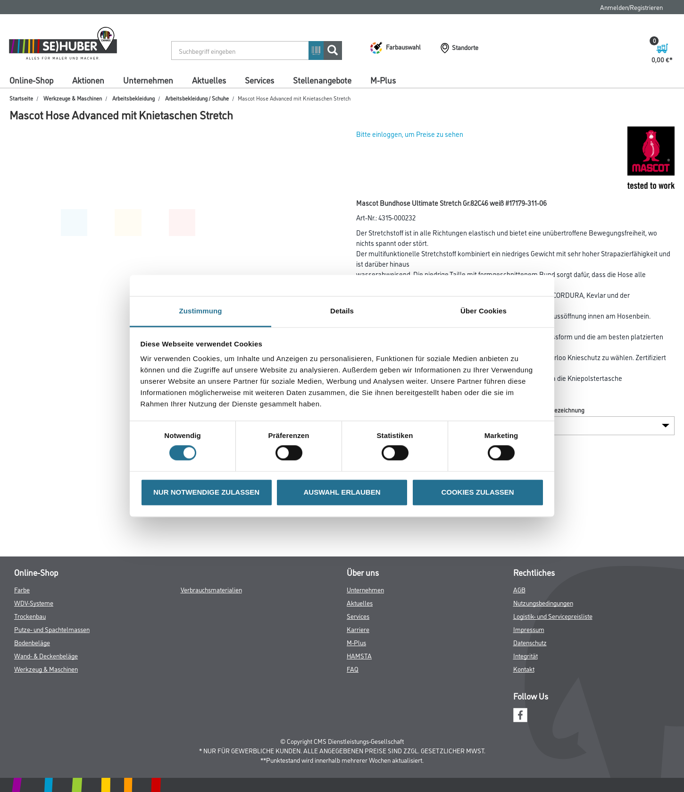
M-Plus (383, 79)
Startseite (21, 98)
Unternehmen (148, 79)
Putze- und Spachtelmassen (52, 628)
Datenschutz (530, 642)
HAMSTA (359, 655)
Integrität (525, 655)
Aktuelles (209, 79)
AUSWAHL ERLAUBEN (341, 492)
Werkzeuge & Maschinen (72, 98)
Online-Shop (31, 79)
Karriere (358, 628)
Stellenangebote (322, 79)
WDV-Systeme (33, 602)
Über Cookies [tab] (483, 311)
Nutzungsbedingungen (543, 602)
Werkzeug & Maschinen (46, 668)
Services (259, 79)
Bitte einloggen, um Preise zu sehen (409, 134)
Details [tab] (342, 311)
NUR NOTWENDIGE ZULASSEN (206, 492)
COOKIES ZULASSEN (477, 492)
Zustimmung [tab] (200, 311)
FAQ (353, 668)
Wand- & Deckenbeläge (46, 655)
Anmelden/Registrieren (631, 6)
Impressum (528, 628)
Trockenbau (30, 615)
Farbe (22, 589)
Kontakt (523, 668)
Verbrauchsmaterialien (211, 589)
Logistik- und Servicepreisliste (552, 615)
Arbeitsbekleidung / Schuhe (197, 98)
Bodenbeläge (32, 642)
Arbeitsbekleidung (133, 98)
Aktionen (88, 79)
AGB (519, 589)
